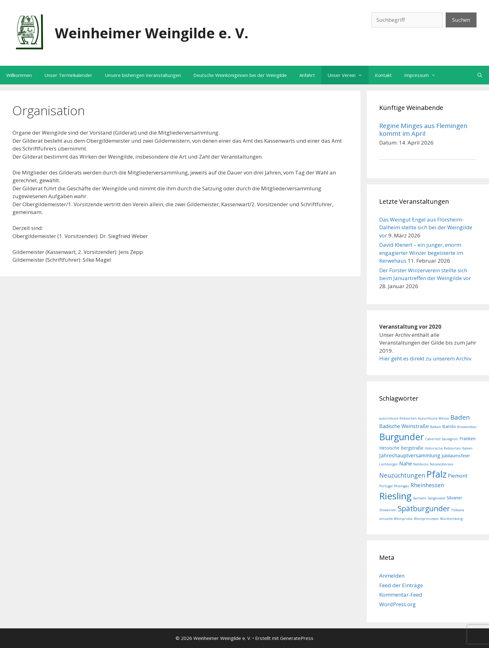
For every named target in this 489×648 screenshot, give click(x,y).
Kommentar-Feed (400, 594)
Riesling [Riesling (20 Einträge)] (395, 496)
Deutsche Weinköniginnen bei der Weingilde (240, 75)
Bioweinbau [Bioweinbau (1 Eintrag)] (467, 427)
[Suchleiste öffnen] (480, 75)
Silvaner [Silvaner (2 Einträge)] (454, 498)
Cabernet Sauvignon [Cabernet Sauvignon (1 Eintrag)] (441, 439)
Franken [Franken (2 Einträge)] (467, 438)
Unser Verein (348, 75)
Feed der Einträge (401, 585)
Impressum (423, 75)
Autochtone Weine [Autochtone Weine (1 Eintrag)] (433, 418)
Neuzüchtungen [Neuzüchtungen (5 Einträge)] (402, 475)
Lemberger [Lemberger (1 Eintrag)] (388, 464)
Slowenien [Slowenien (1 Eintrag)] (387, 510)
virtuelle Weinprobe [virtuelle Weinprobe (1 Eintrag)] (396, 519)
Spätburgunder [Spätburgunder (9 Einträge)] (424, 508)
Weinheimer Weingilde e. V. (152, 32)
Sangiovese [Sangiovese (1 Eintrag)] (436, 498)
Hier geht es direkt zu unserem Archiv (425, 358)
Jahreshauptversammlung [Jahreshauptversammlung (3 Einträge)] (409, 455)
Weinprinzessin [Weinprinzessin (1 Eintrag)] (426, 519)
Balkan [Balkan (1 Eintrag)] (435, 427)
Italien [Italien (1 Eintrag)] (467, 448)
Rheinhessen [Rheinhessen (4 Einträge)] (427, 485)
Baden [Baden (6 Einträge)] (460, 417)
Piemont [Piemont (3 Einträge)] (457, 475)
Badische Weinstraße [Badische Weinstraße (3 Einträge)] (404, 426)
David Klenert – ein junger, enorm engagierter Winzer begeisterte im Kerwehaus (421, 252)
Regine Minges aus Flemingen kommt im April (423, 129)
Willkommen (19, 75)
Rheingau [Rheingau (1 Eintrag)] (401, 486)
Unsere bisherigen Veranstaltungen (143, 75)
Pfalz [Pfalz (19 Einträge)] (436, 474)
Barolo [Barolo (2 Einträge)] (449, 426)
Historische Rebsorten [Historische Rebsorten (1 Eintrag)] (443, 448)
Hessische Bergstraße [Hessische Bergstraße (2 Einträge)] (401, 448)
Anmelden (391, 575)
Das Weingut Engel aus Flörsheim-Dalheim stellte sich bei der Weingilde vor (425, 227)
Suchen (461, 19)
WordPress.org (397, 604)
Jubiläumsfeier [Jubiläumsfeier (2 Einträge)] (456, 456)
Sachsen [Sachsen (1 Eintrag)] (419, 498)
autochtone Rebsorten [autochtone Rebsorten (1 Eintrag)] (398, 418)
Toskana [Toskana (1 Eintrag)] (457, 510)
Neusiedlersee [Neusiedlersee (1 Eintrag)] (441, 464)
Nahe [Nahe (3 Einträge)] (405, 463)
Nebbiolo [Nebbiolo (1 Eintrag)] (420, 464)
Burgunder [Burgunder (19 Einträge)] (401, 437)
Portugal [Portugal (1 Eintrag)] (386, 486)
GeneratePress (296, 638)
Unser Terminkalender (68, 75)
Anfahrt (307, 75)
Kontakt (383, 75)
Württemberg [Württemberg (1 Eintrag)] (451, 519)
